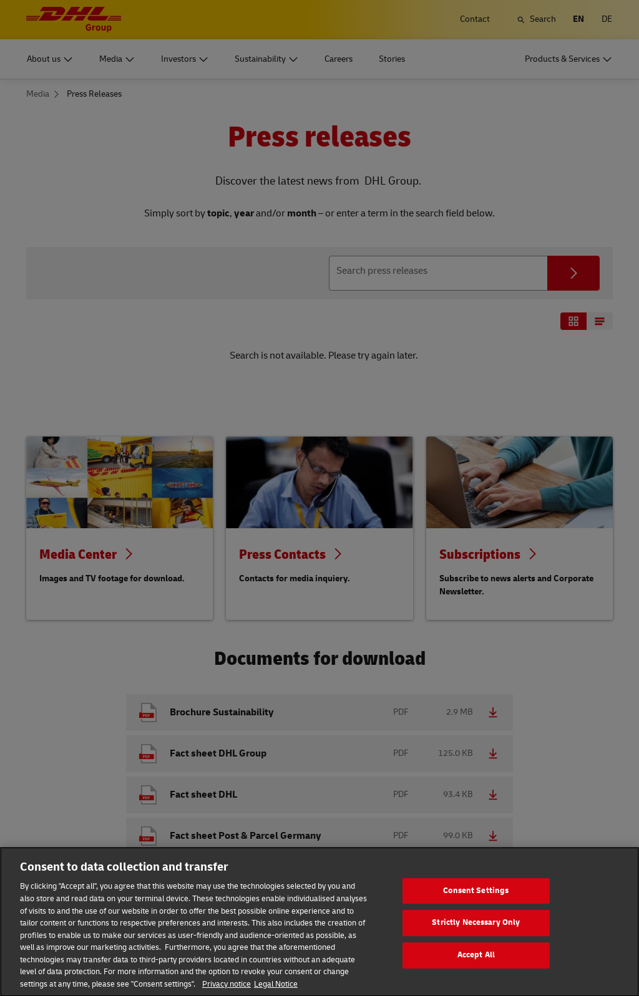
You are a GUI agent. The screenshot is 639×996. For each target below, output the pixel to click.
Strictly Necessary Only (476, 934)
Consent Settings (476, 902)
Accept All (476, 967)
